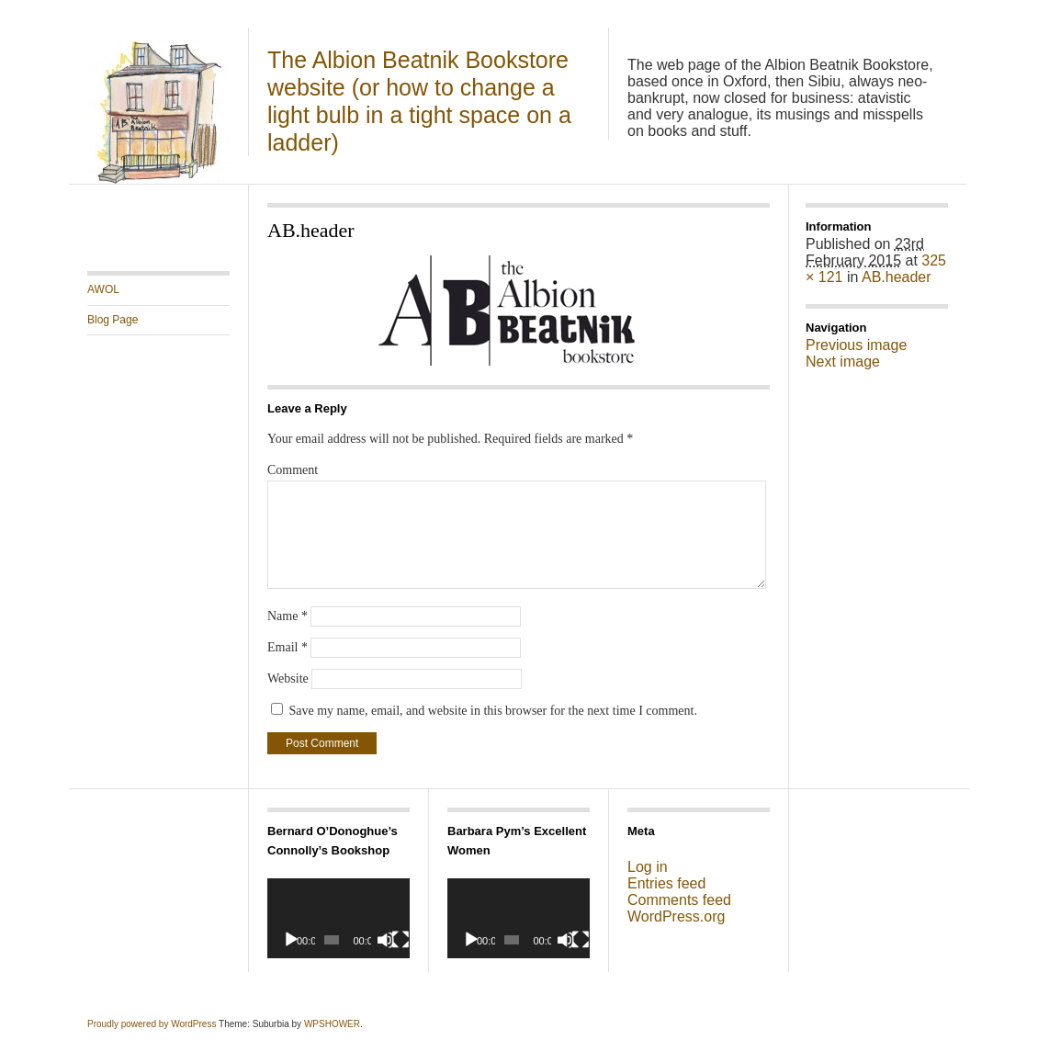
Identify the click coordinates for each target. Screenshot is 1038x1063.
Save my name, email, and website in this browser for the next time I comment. (493, 711)
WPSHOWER (332, 1024)
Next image (843, 361)
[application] (338, 918)
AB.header (896, 277)
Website (288, 678)
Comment (292, 470)
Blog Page (112, 319)
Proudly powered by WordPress (151, 1024)
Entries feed (666, 883)
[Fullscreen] (400, 940)
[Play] (291, 940)
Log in (647, 867)
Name (287, 616)
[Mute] (386, 940)
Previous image (856, 345)
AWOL (103, 289)
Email (287, 647)
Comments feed (679, 900)
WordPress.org (676, 916)
